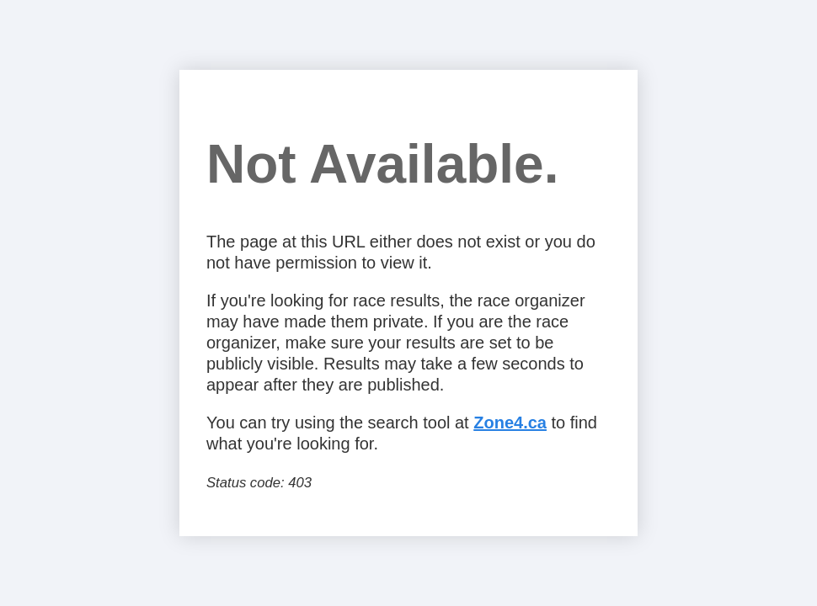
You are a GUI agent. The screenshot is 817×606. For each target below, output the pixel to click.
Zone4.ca (510, 422)
